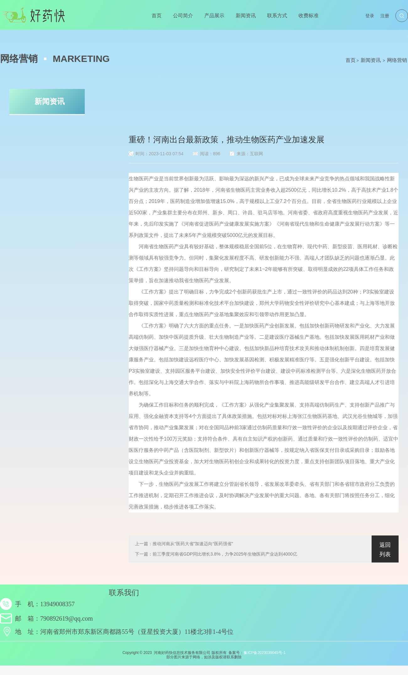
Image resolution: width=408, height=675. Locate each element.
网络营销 (397, 60)
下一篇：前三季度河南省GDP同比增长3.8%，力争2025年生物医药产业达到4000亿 (216, 554)
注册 (384, 15)
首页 (157, 15)
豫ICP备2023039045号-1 (264, 652)
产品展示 (214, 15)
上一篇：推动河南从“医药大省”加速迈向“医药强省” (184, 543)
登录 (369, 15)
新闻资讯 (246, 15)
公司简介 (183, 15)
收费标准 (308, 15)
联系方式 (277, 15)
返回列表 (385, 549)
